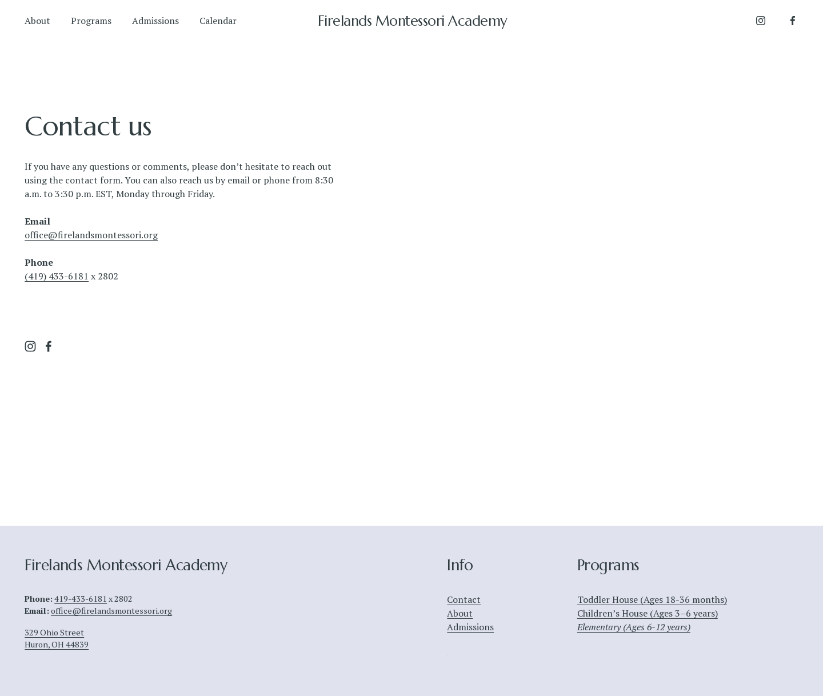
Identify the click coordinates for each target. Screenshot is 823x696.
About (37, 20)
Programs (91, 20)
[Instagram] (760, 20)
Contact (464, 599)
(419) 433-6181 (57, 276)
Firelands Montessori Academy (412, 21)
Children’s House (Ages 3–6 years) (647, 613)
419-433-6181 (80, 598)
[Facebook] (792, 20)
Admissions (155, 20)
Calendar (218, 20)
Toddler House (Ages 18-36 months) (652, 599)
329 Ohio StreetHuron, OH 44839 (57, 638)
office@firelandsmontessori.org (91, 235)
